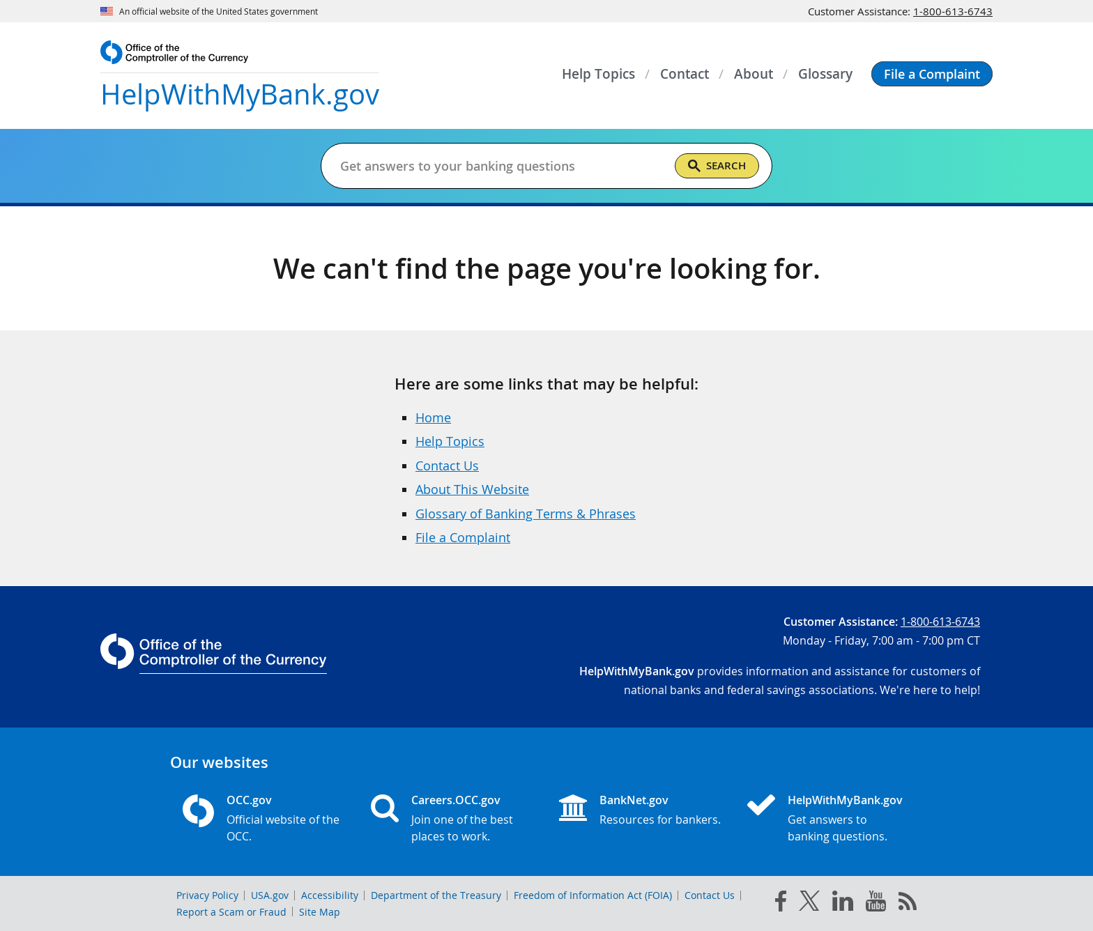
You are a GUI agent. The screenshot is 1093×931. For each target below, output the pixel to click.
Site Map (319, 911)
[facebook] (780, 904)
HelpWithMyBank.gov (845, 800)
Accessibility (329, 895)
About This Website (472, 489)
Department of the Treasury (436, 895)
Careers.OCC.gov (455, 800)
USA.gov (270, 895)
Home (433, 417)
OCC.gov (249, 800)
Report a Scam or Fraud (231, 911)
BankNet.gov (633, 800)
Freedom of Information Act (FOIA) (593, 895)
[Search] (717, 165)
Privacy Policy (207, 895)
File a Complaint (462, 537)
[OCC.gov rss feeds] (908, 904)
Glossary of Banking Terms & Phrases (525, 513)
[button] (932, 73)
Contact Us (447, 465)
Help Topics (449, 441)
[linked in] (842, 903)
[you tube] (876, 904)
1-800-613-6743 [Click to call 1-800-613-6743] (953, 11)
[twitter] (809, 904)
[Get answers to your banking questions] (501, 165)
